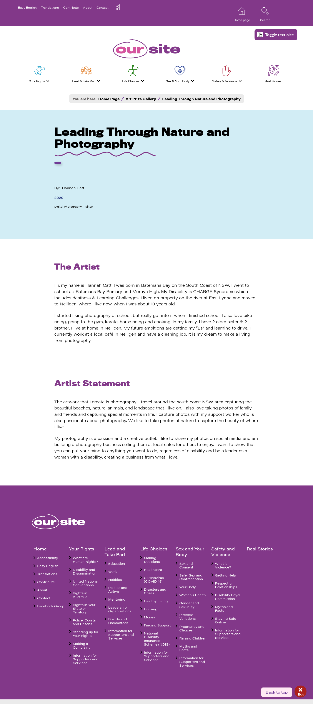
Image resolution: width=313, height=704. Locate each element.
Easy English (27, 7)
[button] (276, 35)
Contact (102, 7)
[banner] (135, 49)
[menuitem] (39, 75)
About (87, 7)
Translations (50, 7)
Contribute (71, 7)
